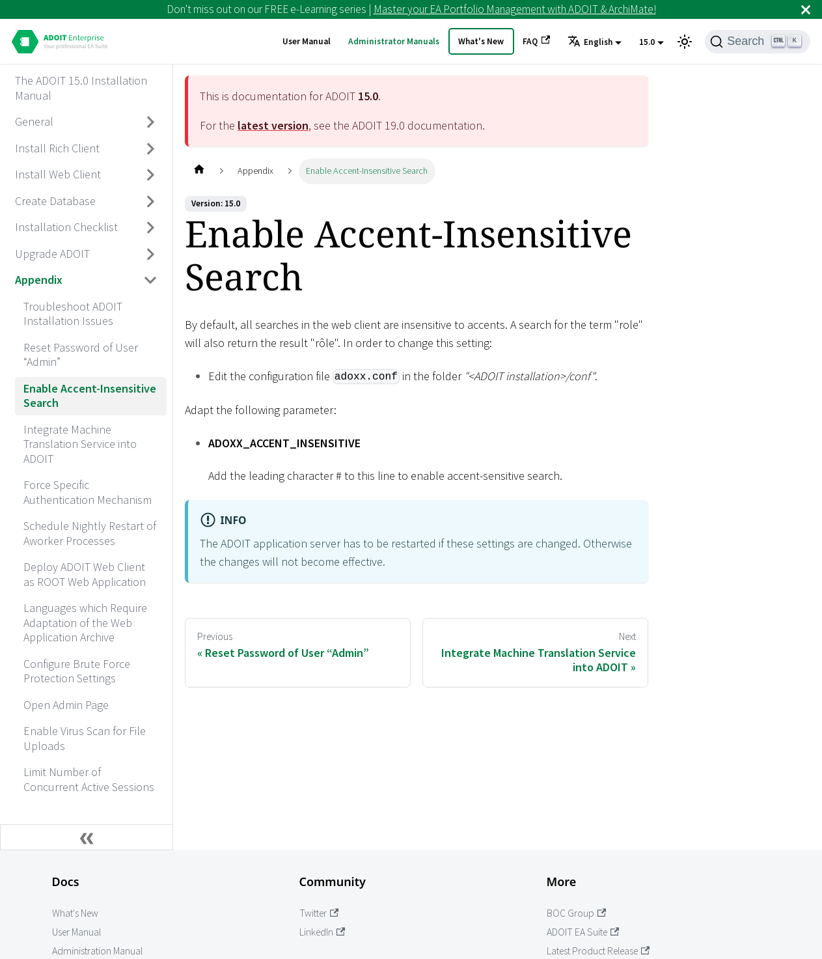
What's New (481, 41)
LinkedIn (322, 932)
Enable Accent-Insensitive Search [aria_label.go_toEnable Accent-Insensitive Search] (89, 396)
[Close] (805, 9)
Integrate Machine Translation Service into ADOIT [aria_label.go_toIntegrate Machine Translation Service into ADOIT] (80, 444)
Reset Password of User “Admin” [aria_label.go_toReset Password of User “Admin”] (80, 355)
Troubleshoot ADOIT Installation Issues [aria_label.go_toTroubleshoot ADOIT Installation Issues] (72, 314)
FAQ (536, 41)
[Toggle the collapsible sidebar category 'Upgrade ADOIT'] (151, 254)
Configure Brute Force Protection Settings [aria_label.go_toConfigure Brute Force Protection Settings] (76, 671)
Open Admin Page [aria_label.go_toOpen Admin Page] (66, 704)
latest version (273, 125)
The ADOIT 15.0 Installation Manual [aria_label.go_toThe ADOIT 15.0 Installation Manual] (81, 88)
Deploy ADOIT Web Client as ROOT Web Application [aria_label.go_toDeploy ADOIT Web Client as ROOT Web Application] (84, 574)
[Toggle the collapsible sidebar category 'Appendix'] (151, 280)
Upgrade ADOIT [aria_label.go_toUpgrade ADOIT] (52, 253)
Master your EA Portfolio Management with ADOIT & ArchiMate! (515, 9)
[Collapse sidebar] (86, 837)
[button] (595, 42)
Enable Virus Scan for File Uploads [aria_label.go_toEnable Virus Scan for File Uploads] (84, 738)
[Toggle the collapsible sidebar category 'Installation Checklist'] (151, 228)
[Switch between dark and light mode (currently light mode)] (684, 41)
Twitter (319, 913)
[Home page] (199, 171)
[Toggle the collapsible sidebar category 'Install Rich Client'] (151, 148)
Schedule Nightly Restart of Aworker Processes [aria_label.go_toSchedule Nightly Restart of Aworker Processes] (89, 533)
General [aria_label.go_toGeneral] (34, 121)
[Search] (757, 41)
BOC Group (577, 913)
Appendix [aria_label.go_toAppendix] (38, 279)
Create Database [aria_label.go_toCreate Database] (55, 200)
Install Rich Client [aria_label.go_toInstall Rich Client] (57, 148)
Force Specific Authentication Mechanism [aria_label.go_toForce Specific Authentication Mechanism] (87, 492)
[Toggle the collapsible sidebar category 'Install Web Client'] (151, 175)
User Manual (306, 41)
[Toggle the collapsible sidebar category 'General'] (151, 122)
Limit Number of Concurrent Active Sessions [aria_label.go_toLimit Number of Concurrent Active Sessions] (88, 779)
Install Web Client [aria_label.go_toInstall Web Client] (58, 174)
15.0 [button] (647, 42)
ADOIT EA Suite (583, 932)
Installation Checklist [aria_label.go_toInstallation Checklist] (66, 226)
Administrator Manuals (393, 41)
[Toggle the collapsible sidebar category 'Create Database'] (151, 201)
